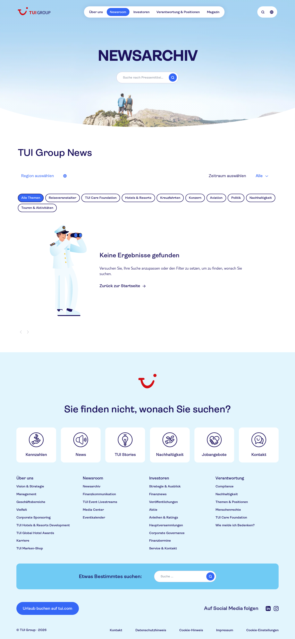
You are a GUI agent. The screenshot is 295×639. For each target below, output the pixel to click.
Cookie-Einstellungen (262, 630)
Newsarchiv (91, 486)
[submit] (173, 78)
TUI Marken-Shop (29, 548)
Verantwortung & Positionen (178, 12)
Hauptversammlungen (166, 525)
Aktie (153, 510)
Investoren (141, 12)
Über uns (96, 12)
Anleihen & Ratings (163, 517)
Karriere (22, 540)
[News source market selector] (43, 176)
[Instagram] (276, 608)
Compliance (225, 486)
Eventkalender (94, 517)
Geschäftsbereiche (30, 502)
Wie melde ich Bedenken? (235, 525)
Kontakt (116, 630)
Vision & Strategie (30, 486)
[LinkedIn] (268, 608)
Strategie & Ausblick (165, 486)
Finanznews (158, 494)
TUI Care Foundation (231, 517)
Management (26, 494)
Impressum (224, 630)
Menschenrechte (228, 510)
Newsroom (118, 12)
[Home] (34, 11)
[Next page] (27, 332)
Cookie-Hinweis (191, 630)
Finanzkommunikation (99, 494)
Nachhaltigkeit (227, 494)
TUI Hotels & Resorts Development (43, 525)
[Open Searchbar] (263, 12)
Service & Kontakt (163, 548)
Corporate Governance (167, 533)
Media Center (93, 510)
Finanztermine (160, 540)
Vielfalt (21, 510)
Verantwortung (230, 478)
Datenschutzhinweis (150, 630)
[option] (31, 198)
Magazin (213, 12)
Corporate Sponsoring (33, 517)
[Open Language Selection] (272, 12)
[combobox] (147, 77)
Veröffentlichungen (163, 502)
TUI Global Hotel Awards (35, 533)
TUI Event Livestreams (100, 502)
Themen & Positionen (232, 502)
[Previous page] (21, 332)
